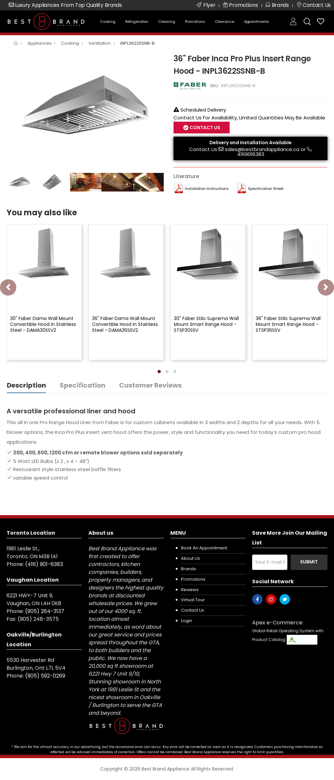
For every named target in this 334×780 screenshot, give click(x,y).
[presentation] (8, 287)
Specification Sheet (265, 188)
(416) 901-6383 (44, 564)
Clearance (224, 21)
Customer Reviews (150, 385)
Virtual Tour (193, 600)
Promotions (195, 21)
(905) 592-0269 (45, 676)
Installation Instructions (207, 188)
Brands (188, 569)
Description (26, 385)
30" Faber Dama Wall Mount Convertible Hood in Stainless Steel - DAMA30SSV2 (43, 324)
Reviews (190, 590)
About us (190, 558)
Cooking (107, 21)
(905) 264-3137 (44, 611)
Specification (82, 385)
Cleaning (166, 21)
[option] (85, 111)
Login (186, 621)
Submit (309, 561)
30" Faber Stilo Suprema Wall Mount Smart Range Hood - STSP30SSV (206, 324)
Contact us (192, 610)
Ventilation (99, 43)
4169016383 (250, 154)
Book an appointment (204, 548)
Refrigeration (137, 21)
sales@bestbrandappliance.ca (262, 149)
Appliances (39, 43)
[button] (159, 371)
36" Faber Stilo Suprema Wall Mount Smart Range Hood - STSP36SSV (288, 324)
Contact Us (204, 127)
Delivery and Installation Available (250, 142)
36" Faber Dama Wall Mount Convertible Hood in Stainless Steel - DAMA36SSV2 (125, 324)
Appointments (256, 21)
